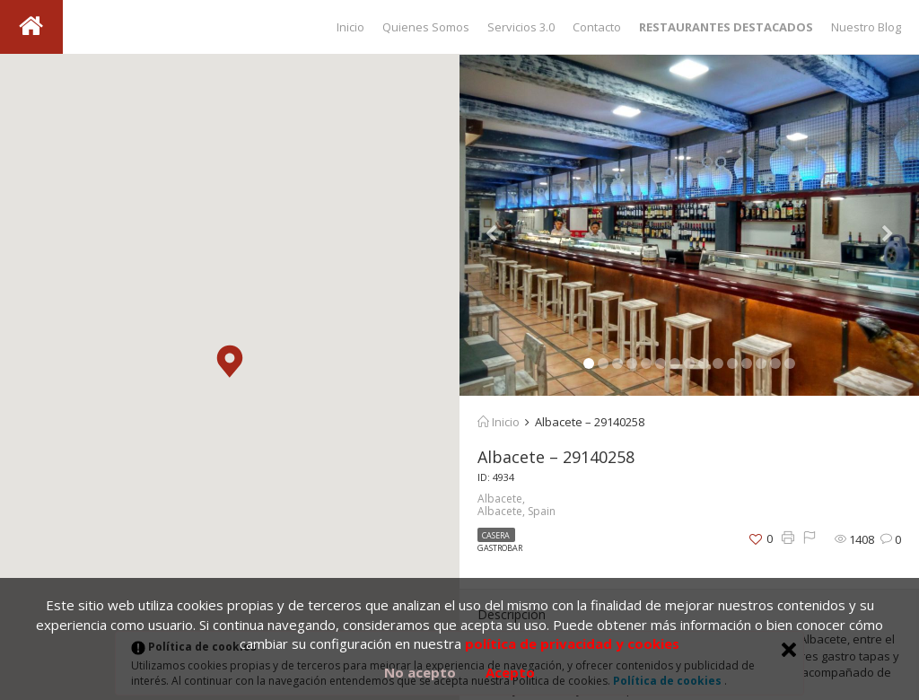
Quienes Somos (425, 27)
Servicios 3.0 (521, 27)
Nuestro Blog (866, 27)
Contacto (597, 27)
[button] (229, 361)
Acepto (510, 672)
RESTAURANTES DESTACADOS (726, 27)
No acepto (420, 672)
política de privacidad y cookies (572, 643)
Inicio (350, 27)
